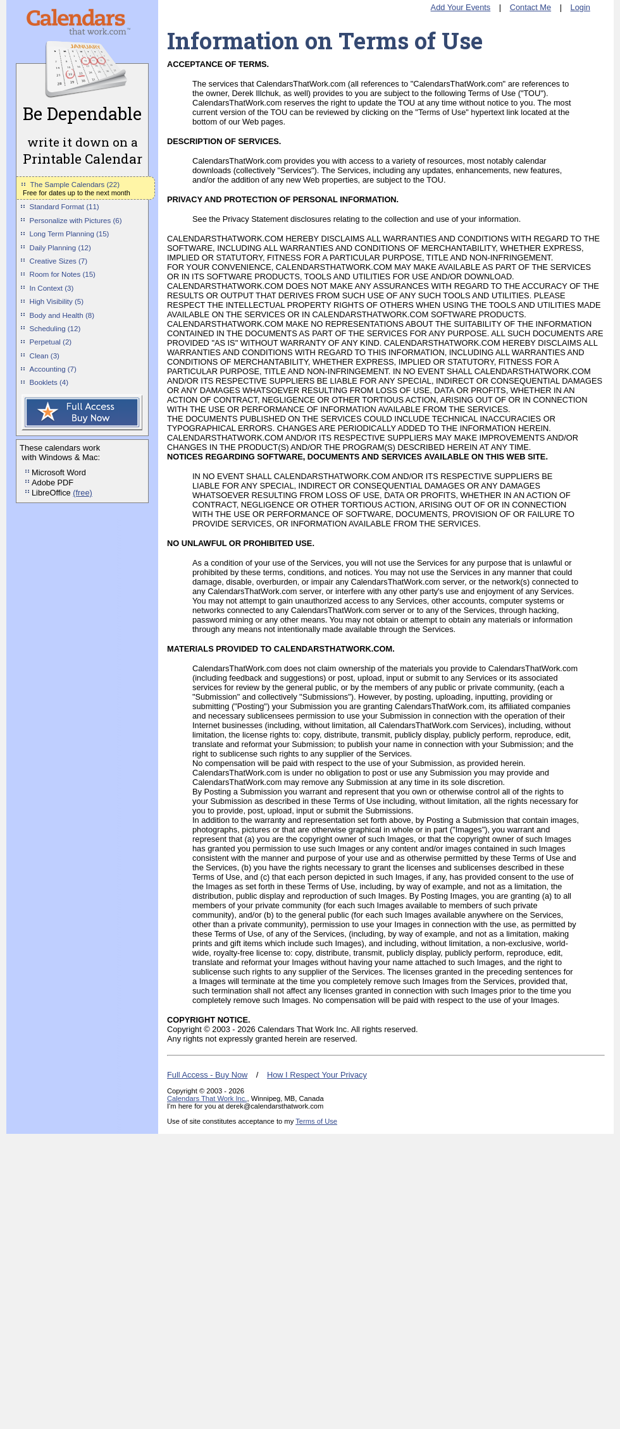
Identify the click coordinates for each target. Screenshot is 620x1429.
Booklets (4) (49, 382)
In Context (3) (52, 288)
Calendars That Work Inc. (207, 1098)
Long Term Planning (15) (69, 234)
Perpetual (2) (51, 342)
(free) (82, 492)
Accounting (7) (53, 369)
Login (580, 7)
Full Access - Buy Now (207, 1074)
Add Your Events (461, 7)
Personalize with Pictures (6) (76, 220)
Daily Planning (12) (60, 248)
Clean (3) (44, 356)
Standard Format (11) (64, 206)
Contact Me (530, 7)
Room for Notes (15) (63, 274)
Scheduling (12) (55, 328)
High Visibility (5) (57, 301)
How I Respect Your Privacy (317, 1074)
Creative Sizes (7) (59, 261)
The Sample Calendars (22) (75, 184)
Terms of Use (316, 1121)
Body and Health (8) (62, 315)
